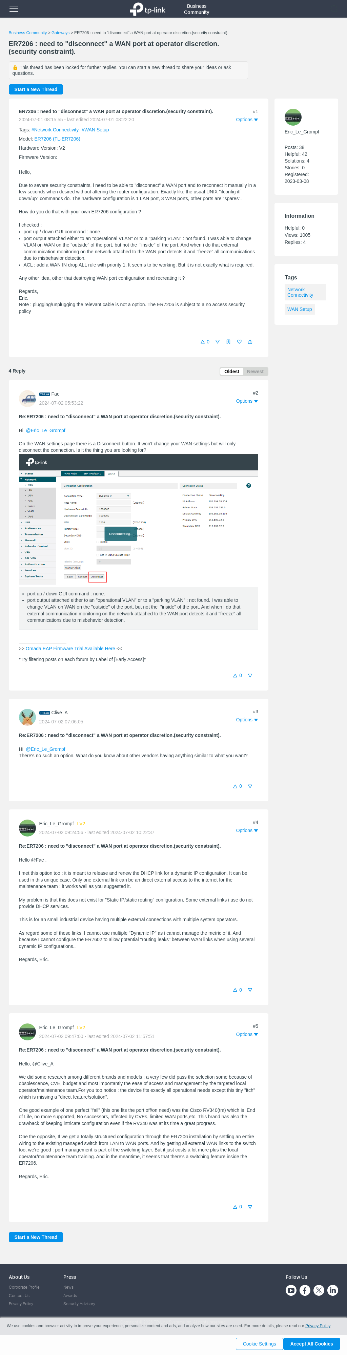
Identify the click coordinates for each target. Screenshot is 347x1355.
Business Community (28, 32)
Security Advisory (79, 1303)
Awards (70, 1295)
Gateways (60, 32)
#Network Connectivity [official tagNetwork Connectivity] (56, 129)
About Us (19, 1277)
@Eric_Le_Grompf (45, 432)
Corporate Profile (24, 1287)
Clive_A (60, 714)
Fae (56, 395)
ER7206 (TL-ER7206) (57, 139)
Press (69, 1277)
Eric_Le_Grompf (56, 825)
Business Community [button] (196, 9)
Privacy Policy (21, 1303)
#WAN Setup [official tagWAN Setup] (95, 129)
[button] (250, 341)
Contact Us (19, 1295)
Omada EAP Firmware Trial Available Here (70, 650)
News (68, 1287)
